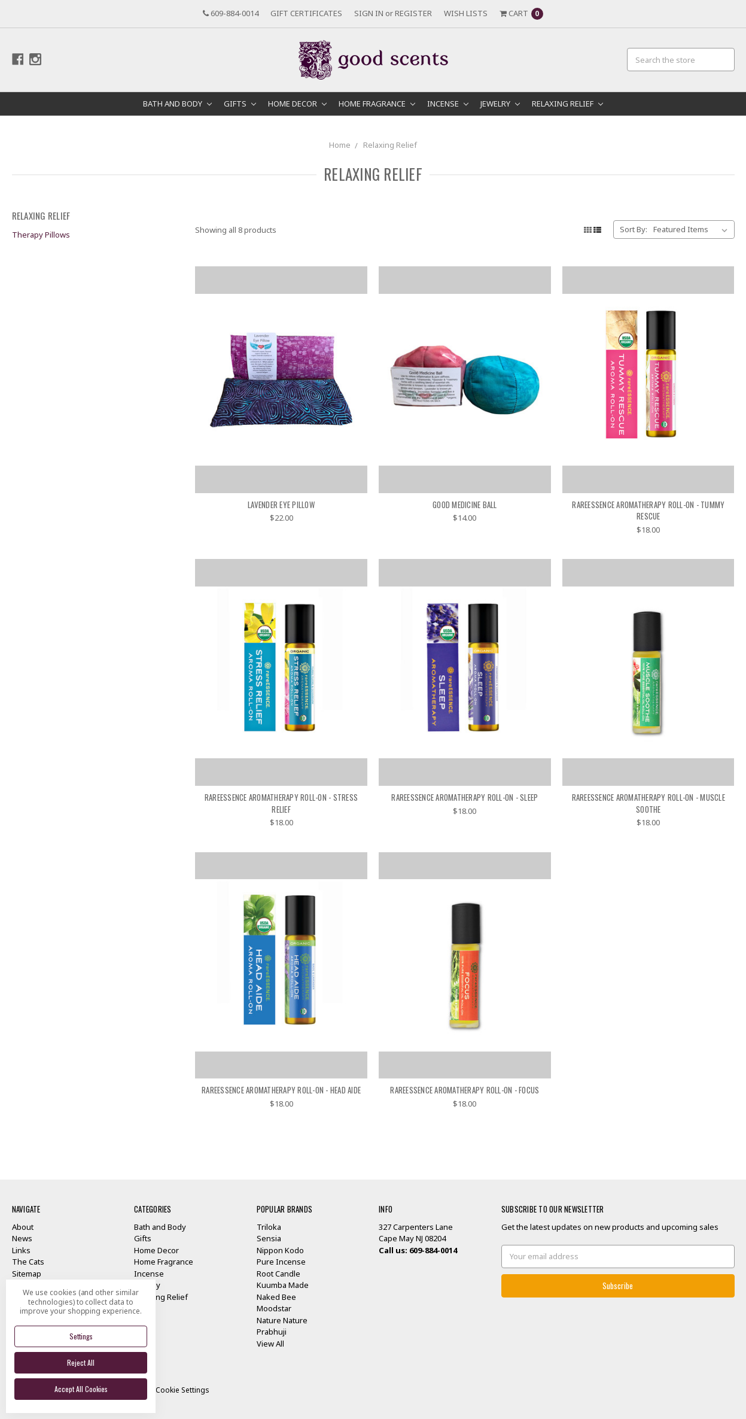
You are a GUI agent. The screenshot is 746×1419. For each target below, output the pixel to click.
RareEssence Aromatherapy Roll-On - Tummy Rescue (648, 510)
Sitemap (26, 1273)
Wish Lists (466, 13)
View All (270, 1343)
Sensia (269, 1238)
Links (21, 1250)
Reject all (81, 1362)
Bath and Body (177, 103)
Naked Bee (276, 1297)
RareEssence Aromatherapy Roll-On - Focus (464, 1090)
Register (413, 13)
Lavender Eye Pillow (281, 505)
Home (340, 144)
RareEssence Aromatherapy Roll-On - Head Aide (281, 1090)
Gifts (240, 103)
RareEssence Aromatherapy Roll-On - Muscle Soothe (648, 803)
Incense (447, 103)
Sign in (368, 13)
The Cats (28, 1261)
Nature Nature (282, 1320)
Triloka (269, 1227)
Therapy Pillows (41, 234)
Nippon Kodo (280, 1250)
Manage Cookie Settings (167, 1390)
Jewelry (500, 103)
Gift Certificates (306, 13)
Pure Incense (281, 1261)
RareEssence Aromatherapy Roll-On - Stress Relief (281, 803)
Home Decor (297, 103)
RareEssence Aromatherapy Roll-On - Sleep (464, 797)
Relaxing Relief (567, 103)
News (22, 1238)
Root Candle (278, 1273)
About (23, 1227)
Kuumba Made (283, 1285)
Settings (81, 1336)
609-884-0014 (230, 13)
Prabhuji (272, 1331)
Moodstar (274, 1308)
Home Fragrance (377, 103)
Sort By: (633, 229)
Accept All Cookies (81, 1389)
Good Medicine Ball (465, 505)
